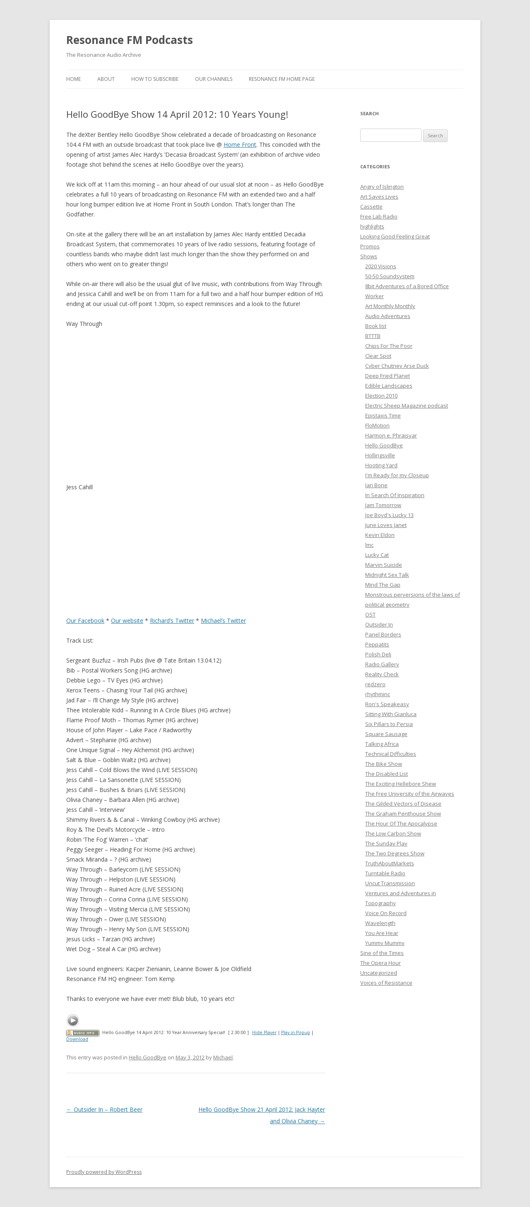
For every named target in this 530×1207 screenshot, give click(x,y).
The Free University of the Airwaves (409, 793)
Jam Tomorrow (383, 505)
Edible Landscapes (388, 385)
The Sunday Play (386, 843)
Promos (370, 246)
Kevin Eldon (380, 535)
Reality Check (382, 674)
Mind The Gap (382, 584)
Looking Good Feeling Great (395, 236)
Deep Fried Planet (387, 375)
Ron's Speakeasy (387, 704)
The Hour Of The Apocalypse (401, 823)
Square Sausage (386, 734)
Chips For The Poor (388, 346)
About (106, 79)
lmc (369, 545)
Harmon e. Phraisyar (391, 435)
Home (73, 79)
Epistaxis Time (383, 415)
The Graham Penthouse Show (403, 813)
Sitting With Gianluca (391, 714)
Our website (127, 620)
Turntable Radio (385, 873)
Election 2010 (381, 395)
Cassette (371, 206)
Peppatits (377, 644)
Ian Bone (376, 485)
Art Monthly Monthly (390, 306)
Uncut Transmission (390, 883)
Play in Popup (295, 1032)
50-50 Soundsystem (389, 276)
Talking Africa (382, 744)
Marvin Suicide (383, 564)
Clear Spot (378, 355)
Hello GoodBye (147, 1057)
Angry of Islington (382, 186)
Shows (368, 256)
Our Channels (213, 79)
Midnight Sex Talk (387, 574)
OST (370, 614)
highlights (372, 226)
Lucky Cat (377, 555)
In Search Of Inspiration (394, 495)
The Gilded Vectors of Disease (403, 803)
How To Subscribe (154, 79)
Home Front (240, 144)
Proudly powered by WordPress (104, 1171)
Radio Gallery (382, 664)
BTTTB (373, 336)
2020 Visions (380, 266)
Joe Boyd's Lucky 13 (389, 515)
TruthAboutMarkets (389, 863)
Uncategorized (378, 972)
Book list (375, 326)
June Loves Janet (386, 525)
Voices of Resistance (386, 982)
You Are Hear (381, 933)
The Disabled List (386, 773)
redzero (375, 684)
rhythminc (377, 694)
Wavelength (380, 923)
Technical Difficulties (390, 754)
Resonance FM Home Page (282, 79)
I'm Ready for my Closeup (397, 475)
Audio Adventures (387, 316)
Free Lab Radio (379, 216)
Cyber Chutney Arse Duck (397, 365)
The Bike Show (383, 763)
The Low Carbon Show (393, 833)
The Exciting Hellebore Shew (400, 783)
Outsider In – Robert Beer (104, 1109)
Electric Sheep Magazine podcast (406, 405)
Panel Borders (383, 634)
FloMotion (377, 425)
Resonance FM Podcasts (129, 39)
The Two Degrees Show (394, 853)
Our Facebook (85, 620)
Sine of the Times (382, 953)
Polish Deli (378, 654)
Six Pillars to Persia (389, 724)
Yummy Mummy (385, 943)
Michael (223, 1057)
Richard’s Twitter (172, 620)
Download (77, 1039)
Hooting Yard (381, 465)
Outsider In (379, 624)
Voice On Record (386, 913)
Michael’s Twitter (223, 620)
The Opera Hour (380, 963)
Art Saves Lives (379, 196)
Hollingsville (380, 455)
